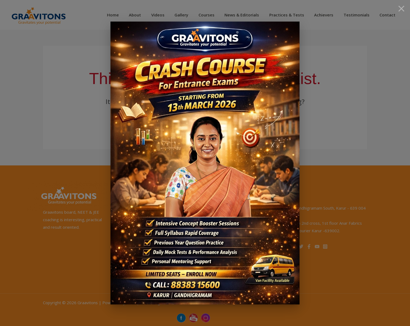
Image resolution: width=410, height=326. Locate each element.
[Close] (401, 9)
